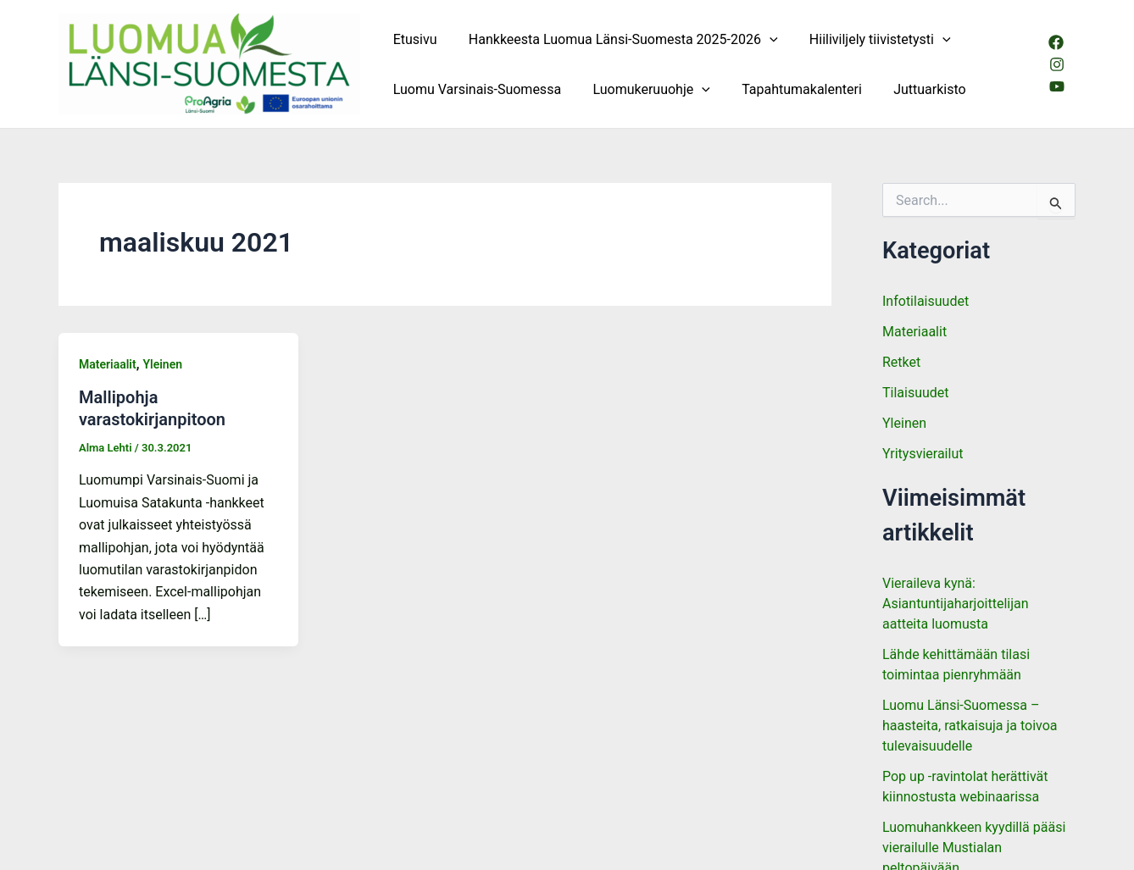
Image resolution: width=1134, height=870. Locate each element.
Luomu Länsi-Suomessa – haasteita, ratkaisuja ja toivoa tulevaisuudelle (970, 725)
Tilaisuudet (915, 393)
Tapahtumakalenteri (791, 89)
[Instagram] (1056, 64)
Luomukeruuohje (644, 89)
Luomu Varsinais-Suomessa (475, 89)
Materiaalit (107, 364)
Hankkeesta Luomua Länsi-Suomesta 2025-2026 (616, 39)
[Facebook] (1055, 42)
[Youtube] (1056, 86)
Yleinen (162, 364)
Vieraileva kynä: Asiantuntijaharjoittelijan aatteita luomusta (955, 603)
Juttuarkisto (914, 89)
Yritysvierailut (922, 454)
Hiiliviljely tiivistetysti (869, 39)
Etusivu (413, 39)
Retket (901, 362)
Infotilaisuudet (925, 301)
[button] (762, 39)
